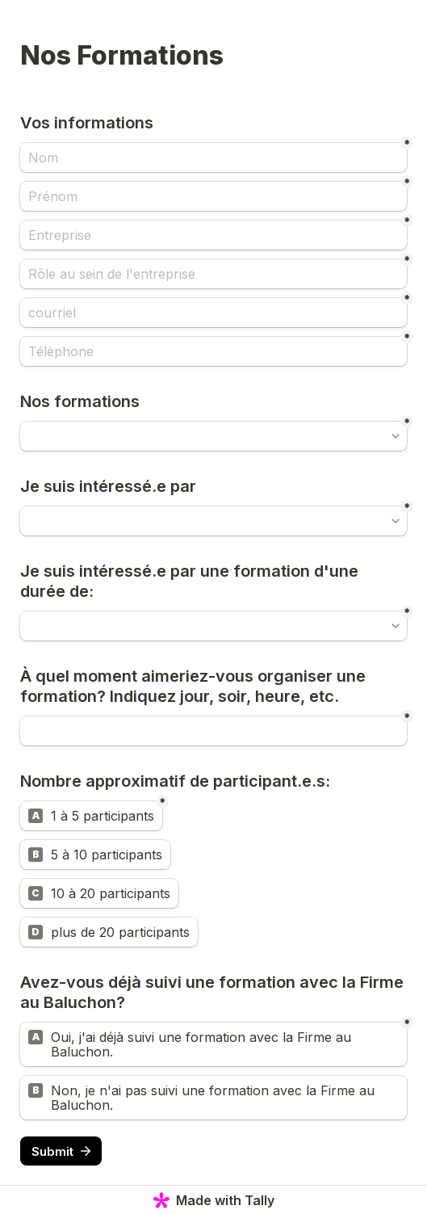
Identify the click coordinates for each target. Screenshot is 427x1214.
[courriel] (213, 312)
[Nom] (213, 157)
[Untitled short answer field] (213, 731)
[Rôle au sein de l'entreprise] (213, 273)
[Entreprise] (213, 235)
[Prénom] (213, 196)
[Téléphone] (213, 351)
